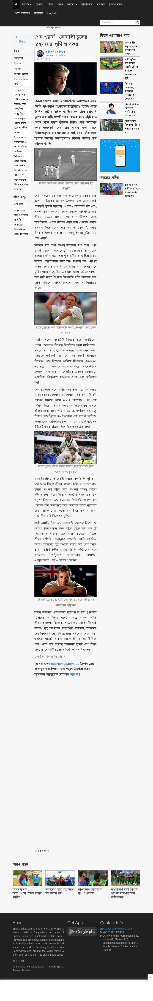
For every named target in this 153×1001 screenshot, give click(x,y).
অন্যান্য (72, 4)
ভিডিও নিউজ (115, 4)
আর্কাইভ (38, 13)
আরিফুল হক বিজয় (55, 51)
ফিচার (22, 41)
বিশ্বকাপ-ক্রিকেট (21, 74)
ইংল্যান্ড (17, 63)
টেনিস (50, 4)
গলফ (60, 4)
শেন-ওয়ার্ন (18, 204)
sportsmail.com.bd (65, 664)
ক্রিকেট (26, 4)
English (51, 13)
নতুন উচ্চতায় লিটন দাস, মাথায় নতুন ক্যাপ (21, 185)
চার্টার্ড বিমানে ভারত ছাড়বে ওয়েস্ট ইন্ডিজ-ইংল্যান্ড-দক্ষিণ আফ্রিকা (20, 123)
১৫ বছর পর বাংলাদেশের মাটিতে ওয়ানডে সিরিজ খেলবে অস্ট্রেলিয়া (21, 99)
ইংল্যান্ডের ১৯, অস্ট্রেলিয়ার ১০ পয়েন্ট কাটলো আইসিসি (20, 144)
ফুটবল (39, 4)
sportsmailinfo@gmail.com (116, 928)
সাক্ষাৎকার (86, 4)
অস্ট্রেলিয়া (18, 58)
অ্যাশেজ (17, 68)
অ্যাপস (74, 674)
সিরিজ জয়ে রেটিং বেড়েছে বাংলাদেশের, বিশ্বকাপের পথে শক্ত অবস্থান (21, 165)
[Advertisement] (76, 756)
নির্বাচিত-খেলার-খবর (21, 81)
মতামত (101, 4)
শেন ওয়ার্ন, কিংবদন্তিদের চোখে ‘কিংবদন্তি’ (21, 229)
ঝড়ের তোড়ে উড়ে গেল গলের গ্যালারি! (21, 215)
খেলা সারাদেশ (22, 13)
